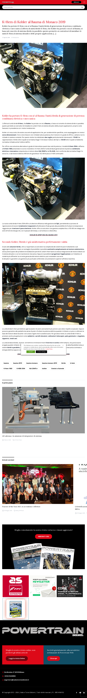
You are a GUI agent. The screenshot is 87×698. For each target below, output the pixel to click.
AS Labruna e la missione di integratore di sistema (22, 436)
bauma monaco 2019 (49, 363)
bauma (6, 363)
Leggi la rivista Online (17, 658)
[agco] (70, 586)
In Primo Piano (18, 440)
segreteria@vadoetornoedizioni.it (15, 680)
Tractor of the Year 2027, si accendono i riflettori (21, 507)
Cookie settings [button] (41, 352)
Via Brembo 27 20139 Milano (13, 672)
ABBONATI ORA (43, 536)
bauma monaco (32, 363)
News (17, 510)
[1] (43, 586)
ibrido (63, 363)
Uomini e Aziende (57, 369)
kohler (44, 369)
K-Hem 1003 (8, 369)
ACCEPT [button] (31, 352)
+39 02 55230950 (9, 676)
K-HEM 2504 (21, 369)
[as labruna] (16, 586)
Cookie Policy (48, 349)
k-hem (72, 363)
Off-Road (21, 510)
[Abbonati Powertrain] (16, 609)
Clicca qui (53, 658)
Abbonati (76, 2)
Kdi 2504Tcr (33, 369)
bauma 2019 (17, 363)
